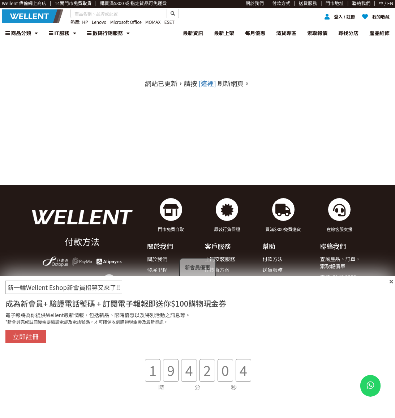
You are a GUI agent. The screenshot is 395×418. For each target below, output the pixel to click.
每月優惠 (255, 33)
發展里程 (157, 269)
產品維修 (379, 33)
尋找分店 (348, 33)
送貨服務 (272, 269)
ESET (169, 22)
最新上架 (224, 33)
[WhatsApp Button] (370, 386)
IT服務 (62, 33)
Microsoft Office (126, 22)
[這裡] (207, 83)
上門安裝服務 (220, 259)
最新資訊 (193, 33)
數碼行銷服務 (108, 33)
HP (85, 22)
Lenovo (99, 22)
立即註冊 (26, 336)
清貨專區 (286, 33)
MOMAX (153, 22)
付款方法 (272, 259)
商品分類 (21, 33)
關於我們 (157, 259)
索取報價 (317, 33)
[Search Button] (173, 13)
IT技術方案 (217, 269)
